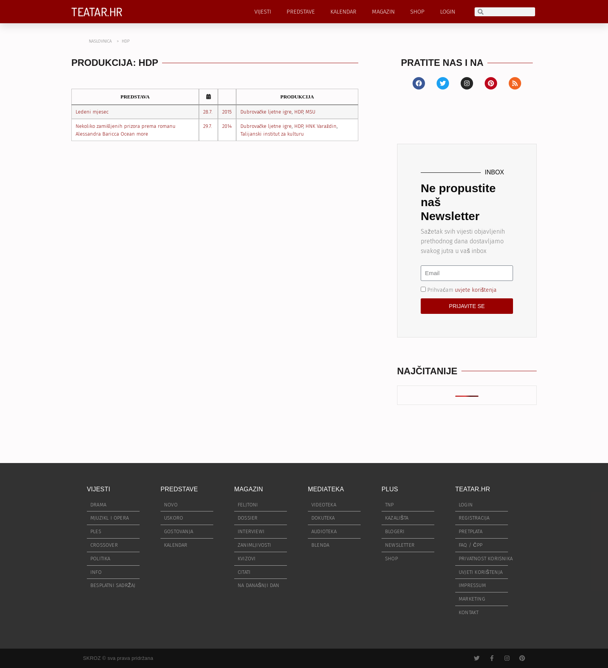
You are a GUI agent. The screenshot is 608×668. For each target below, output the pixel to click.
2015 (226, 112)
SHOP (417, 11)
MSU (310, 112)
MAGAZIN (383, 11)
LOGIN (447, 11)
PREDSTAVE (301, 11)
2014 (227, 126)
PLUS (390, 489)
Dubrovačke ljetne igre (266, 112)
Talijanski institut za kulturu (272, 134)
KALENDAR (343, 11)
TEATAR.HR (97, 11)
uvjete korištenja (476, 289)
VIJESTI (262, 11)
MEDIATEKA (326, 489)
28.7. (207, 112)
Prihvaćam (462, 289)
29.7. (207, 126)
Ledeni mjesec (92, 112)
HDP (298, 112)
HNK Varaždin (321, 126)
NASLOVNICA (100, 41)
